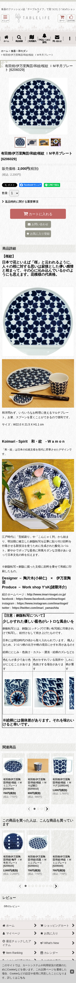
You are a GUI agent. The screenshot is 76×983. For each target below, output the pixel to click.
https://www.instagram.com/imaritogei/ (42, 603)
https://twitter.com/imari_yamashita (35, 607)
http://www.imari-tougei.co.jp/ (46, 594)
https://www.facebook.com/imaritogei (40, 598)
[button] (5, 18)
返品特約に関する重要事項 (20, 201)
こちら (21, 977)
